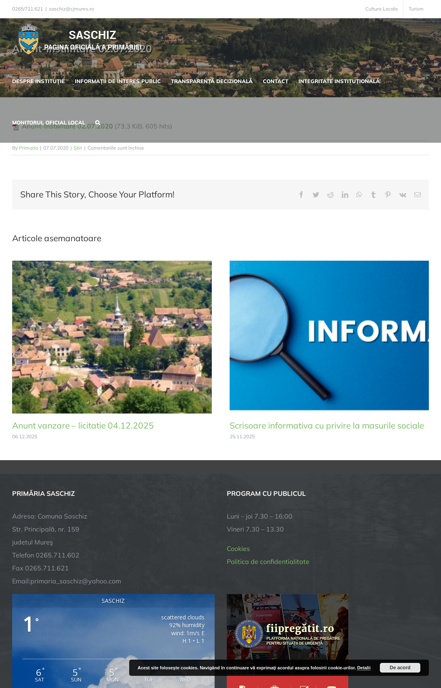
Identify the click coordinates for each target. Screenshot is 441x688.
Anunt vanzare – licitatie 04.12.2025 (83, 425)
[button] (97, 121)
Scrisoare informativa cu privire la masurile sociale (327, 425)
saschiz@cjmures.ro (71, 9)
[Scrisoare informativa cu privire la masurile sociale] (329, 265)
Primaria (28, 148)
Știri (78, 148)
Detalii (364, 667)
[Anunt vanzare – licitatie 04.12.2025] (112, 265)
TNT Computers (100, 657)
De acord (400, 668)
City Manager (138, 657)
